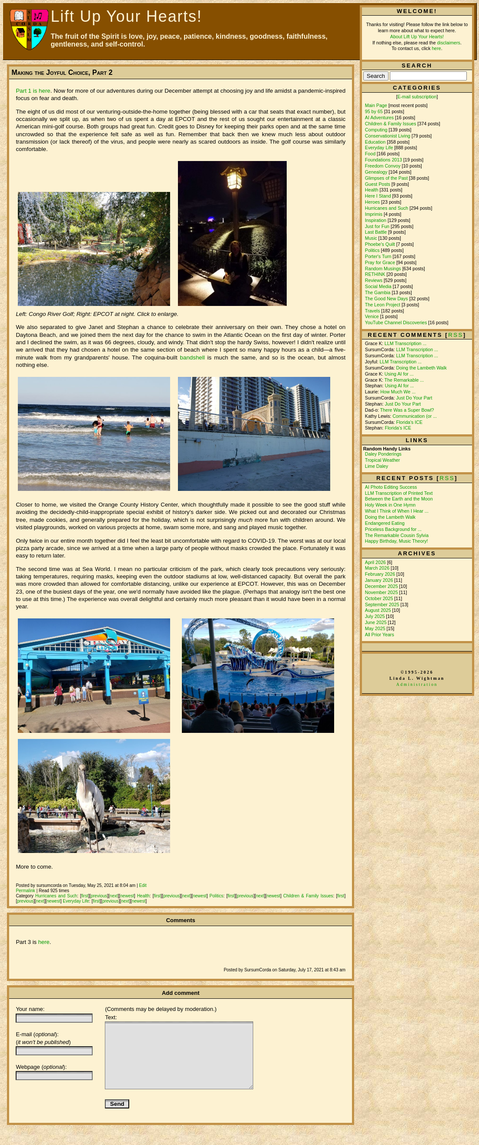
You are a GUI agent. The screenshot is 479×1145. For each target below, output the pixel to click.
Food (370, 153)
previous (98, 895)
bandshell (192, 357)
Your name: (30, 1009)
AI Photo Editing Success (391, 487)
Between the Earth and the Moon (399, 498)
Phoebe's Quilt (380, 244)
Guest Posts (377, 184)
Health (143, 895)
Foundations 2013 (383, 159)
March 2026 (378, 568)
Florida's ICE (409, 422)
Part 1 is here (33, 90)
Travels (372, 310)
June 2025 (376, 622)
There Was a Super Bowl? (407, 410)
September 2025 (383, 604)
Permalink (25, 890)
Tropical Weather (382, 460)
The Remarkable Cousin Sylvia (397, 535)
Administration (417, 684)
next (114, 895)
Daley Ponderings (383, 454)
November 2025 (382, 592)
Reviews (373, 280)
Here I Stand (378, 195)
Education (375, 141)
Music (371, 238)
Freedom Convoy (383, 165)
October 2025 (380, 598)
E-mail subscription (416, 96)
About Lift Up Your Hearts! (417, 36)
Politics (217, 895)
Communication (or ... (414, 416)
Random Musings (383, 268)
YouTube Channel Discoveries (396, 322)
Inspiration (375, 220)
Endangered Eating (385, 523)
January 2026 (380, 580)
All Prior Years (379, 634)
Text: (111, 1017)
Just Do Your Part (414, 397)
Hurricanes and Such (56, 895)
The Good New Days (386, 298)
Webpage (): (41, 1067)
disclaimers (448, 42)
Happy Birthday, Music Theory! (396, 541)
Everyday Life (76, 901)
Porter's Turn (378, 256)
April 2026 (376, 562)
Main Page (376, 105)
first (84, 895)
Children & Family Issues (308, 895)
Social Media (378, 286)
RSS (447, 478)
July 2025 (375, 616)
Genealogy (376, 172)
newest (127, 895)
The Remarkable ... (404, 380)
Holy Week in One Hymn (390, 504)
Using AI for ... (399, 373)
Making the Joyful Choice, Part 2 (61, 72)
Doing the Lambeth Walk (421, 367)
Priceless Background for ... (393, 529)
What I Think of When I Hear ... (397, 511)
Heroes (372, 202)
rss (455, 335)
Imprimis (373, 214)
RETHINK (375, 274)
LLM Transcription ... (406, 343)
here (44, 942)
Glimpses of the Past (386, 178)
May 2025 (376, 628)
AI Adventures (379, 117)
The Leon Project (382, 304)
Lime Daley (376, 466)
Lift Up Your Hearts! (126, 16)
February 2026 (380, 574)
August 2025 (378, 610)
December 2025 (382, 586)
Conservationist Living (387, 135)
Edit (143, 885)
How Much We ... (397, 391)
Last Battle (376, 232)
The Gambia (378, 292)
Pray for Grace (380, 262)
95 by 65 (374, 111)
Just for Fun (377, 226)
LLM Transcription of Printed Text (399, 493)
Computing (376, 129)
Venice (372, 316)
